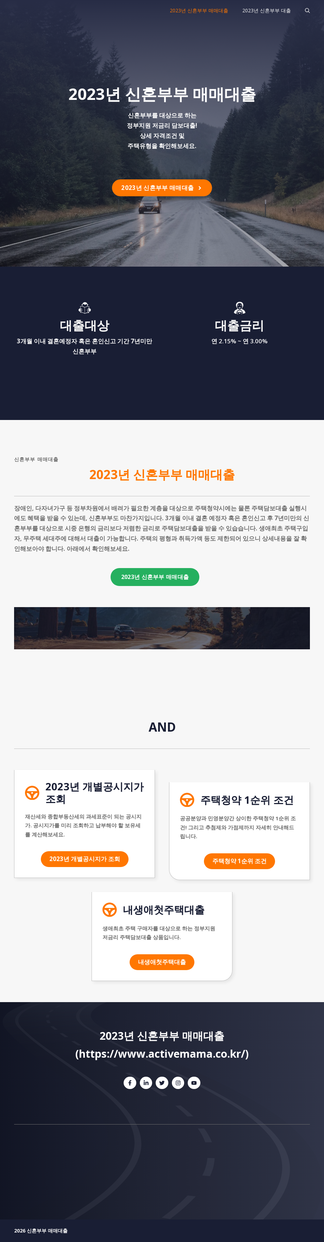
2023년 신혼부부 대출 (266, 10)
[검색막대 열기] (307, 10)
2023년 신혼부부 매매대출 (199, 10)
